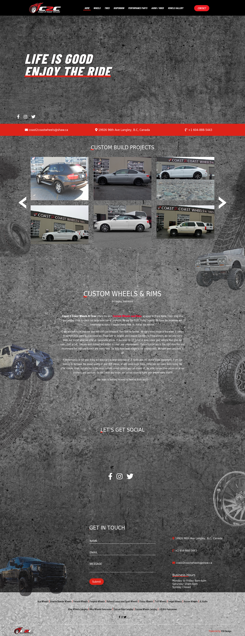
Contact (202, 8)
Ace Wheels (43, 601)
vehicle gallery (175, 8)
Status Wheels (146, 601)
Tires (106, 8)
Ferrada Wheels (80, 601)
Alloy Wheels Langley (78, 609)
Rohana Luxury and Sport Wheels (122, 601)
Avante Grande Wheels (60, 601)
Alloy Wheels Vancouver (100, 609)
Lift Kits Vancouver (168, 609)
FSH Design (226, 631)
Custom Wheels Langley (146, 609)
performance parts (137, 8)
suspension (118, 8)
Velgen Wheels (175, 601)
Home (87, 8)
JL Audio (204, 601)
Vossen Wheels (191, 601)
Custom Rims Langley (123, 609)
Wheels (96, 8)
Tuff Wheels (160, 601)
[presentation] (22, 200)
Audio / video (157, 8)
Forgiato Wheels (97, 601)
